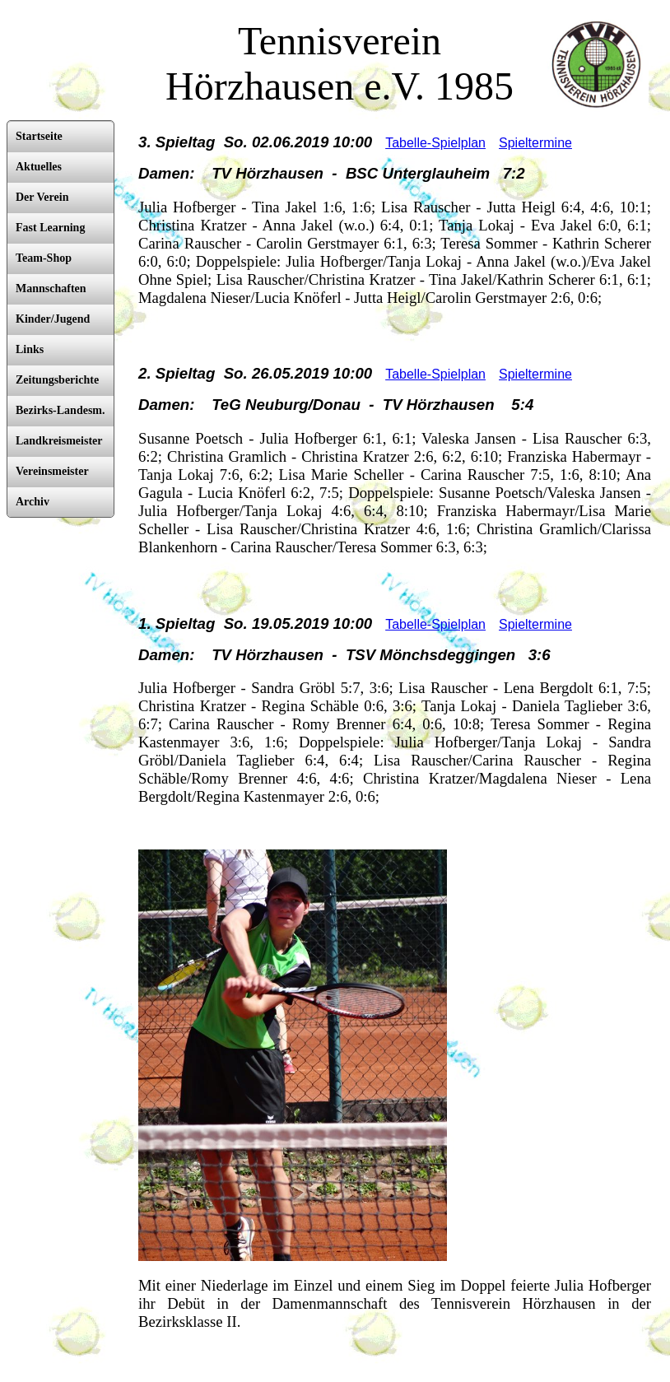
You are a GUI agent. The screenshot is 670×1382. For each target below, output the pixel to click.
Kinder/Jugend (53, 319)
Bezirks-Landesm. (60, 410)
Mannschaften (51, 288)
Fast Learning (50, 227)
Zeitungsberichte (57, 380)
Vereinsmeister (52, 471)
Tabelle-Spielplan (435, 143)
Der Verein (42, 197)
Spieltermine (535, 143)
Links (30, 349)
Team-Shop (44, 258)
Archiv (32, 502)
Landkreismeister (59, 441)
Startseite (39, 136)
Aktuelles (39, 167)
